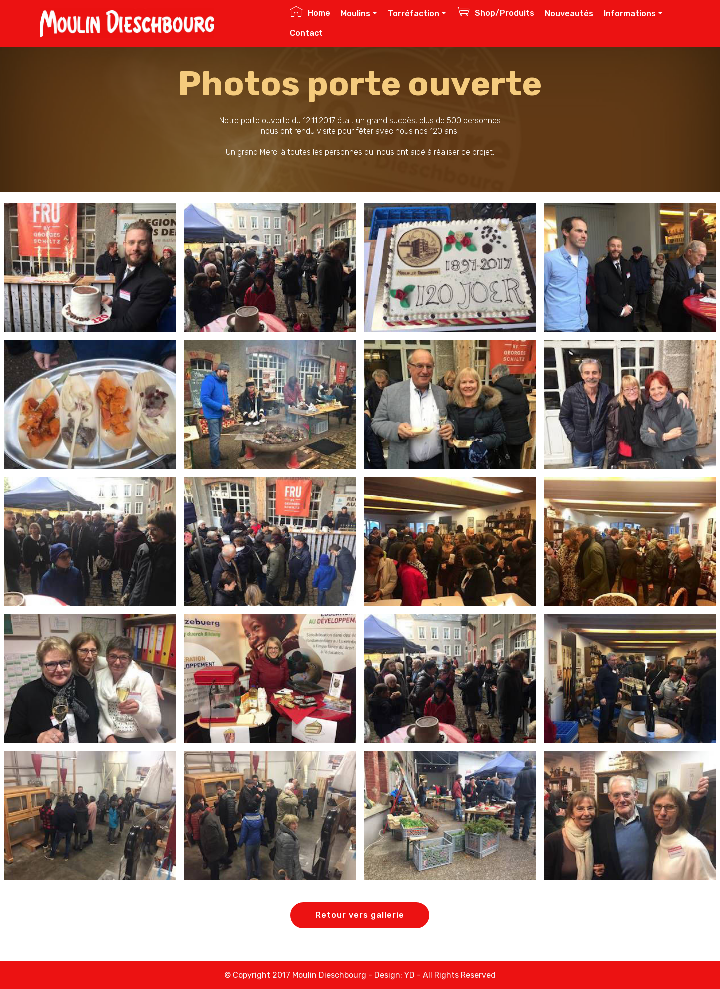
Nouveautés (569, 13)
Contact (306, 33)
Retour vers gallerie (360, 915)
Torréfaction (414, 13)
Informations (630, 13)
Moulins (355, 13)
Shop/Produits (495, 11)
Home (310, 11)
